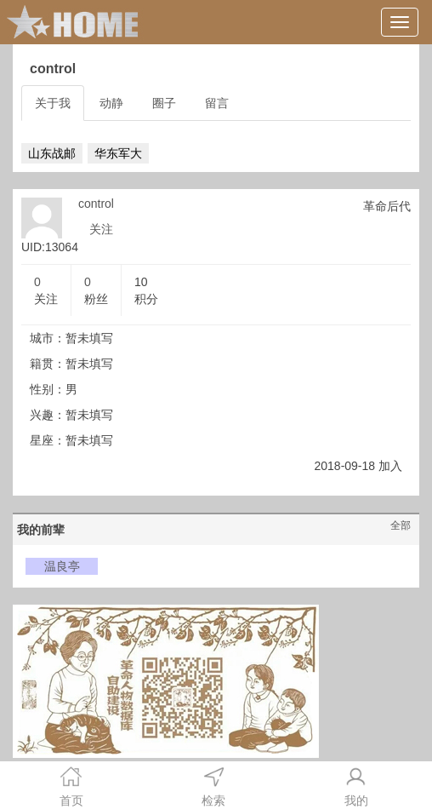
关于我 (53, 103)
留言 (217, 103)
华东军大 (118, 153)
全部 (400, 525)
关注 (101, 229)
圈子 (164, 103)
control (96, 203)
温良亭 (62, 566)
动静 (111, 103)
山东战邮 (52, 153)
